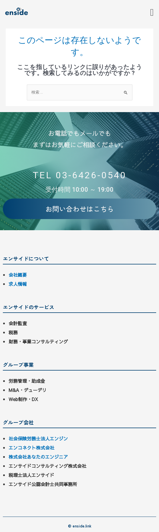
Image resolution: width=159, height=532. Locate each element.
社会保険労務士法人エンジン (38, 438)
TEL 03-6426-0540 (79, 175)
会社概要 (18, 275)
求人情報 (18, 284)
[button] (152, 12)
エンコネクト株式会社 (31, 447)
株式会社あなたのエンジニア (38, 457)
